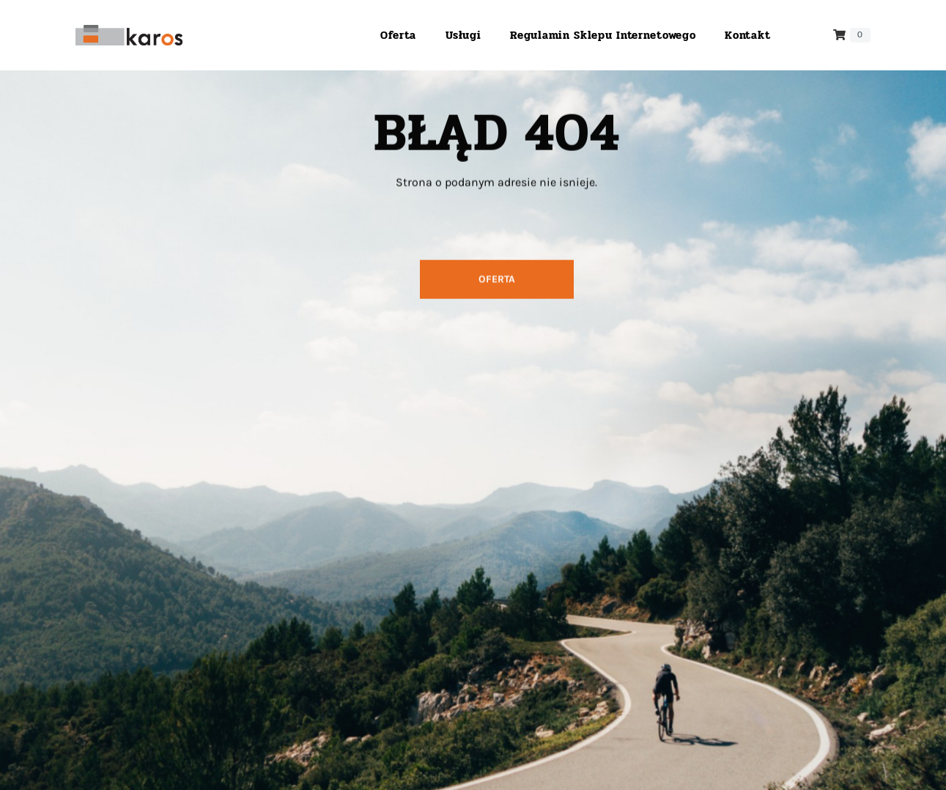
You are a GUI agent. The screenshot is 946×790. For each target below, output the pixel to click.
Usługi (463, 35)
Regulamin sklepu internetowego (602, 35)
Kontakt (747, 35)
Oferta (398, 35)
